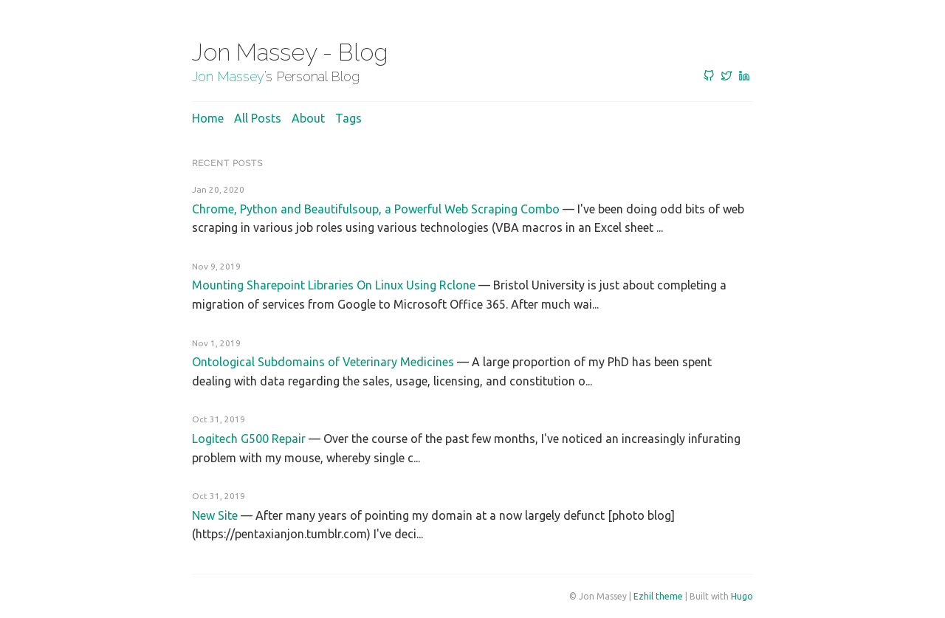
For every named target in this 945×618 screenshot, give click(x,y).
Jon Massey (228, 76)
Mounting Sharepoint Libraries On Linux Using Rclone (333, 285)
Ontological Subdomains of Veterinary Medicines (323, 361)
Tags (348, 118)
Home (208, 118)
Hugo (742, 596)
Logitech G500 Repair (249, 438)
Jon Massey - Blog (290, 52)
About (308, 118)
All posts (257, 118)
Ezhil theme (658, 596)
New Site (215, 515)
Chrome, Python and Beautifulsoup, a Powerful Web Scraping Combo (376, 209)
